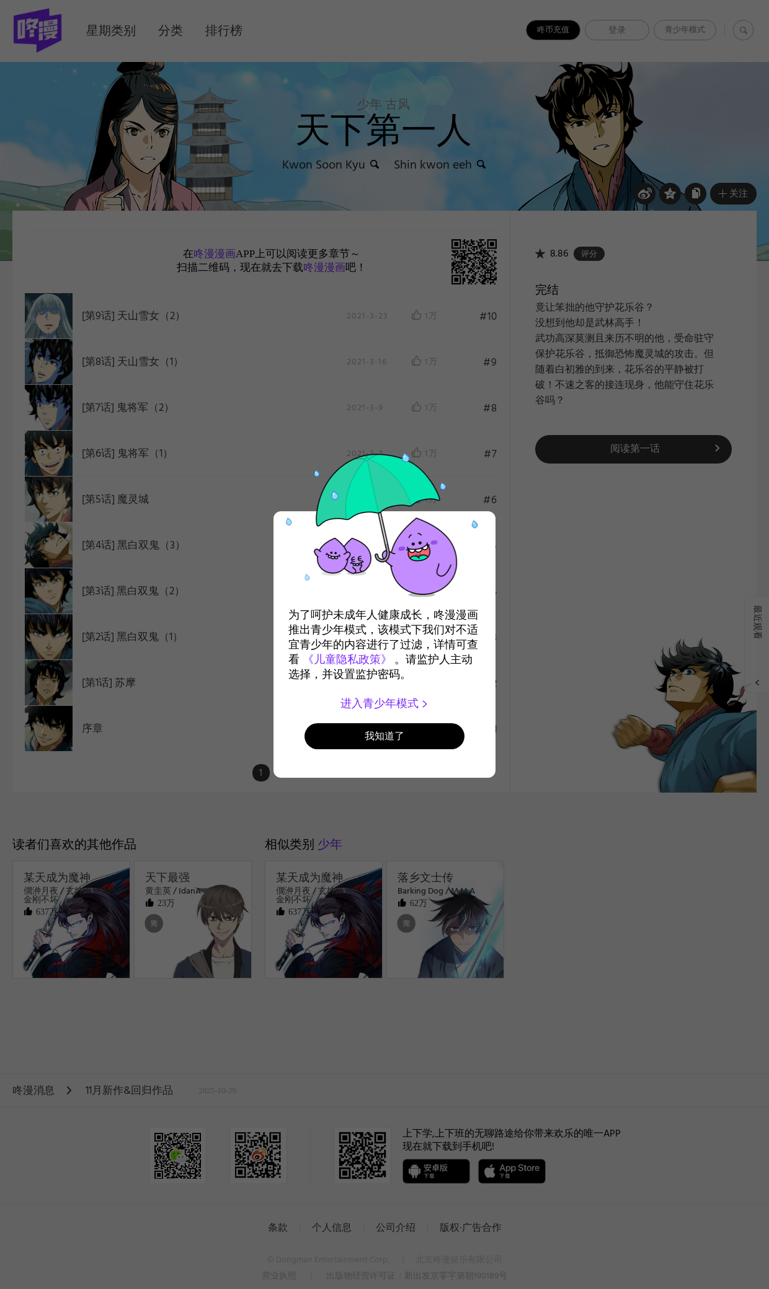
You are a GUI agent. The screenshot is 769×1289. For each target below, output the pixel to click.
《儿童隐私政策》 (347, 659)
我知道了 (384, 736)
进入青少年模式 (385, 703)
